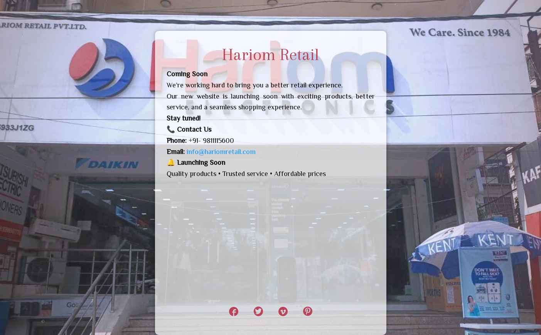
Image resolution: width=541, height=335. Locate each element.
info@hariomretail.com (221, 152)
